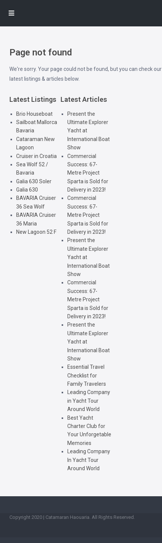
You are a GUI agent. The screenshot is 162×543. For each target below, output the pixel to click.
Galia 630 (27, 190)
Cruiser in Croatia (36, 156)
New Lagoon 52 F (36, 232)
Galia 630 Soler (33, 181)
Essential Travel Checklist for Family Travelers (86, 375)
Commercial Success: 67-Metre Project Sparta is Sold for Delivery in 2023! (87, 173)
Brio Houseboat (34, 114)
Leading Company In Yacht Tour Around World (88, 459)
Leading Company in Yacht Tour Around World (88, 400)
